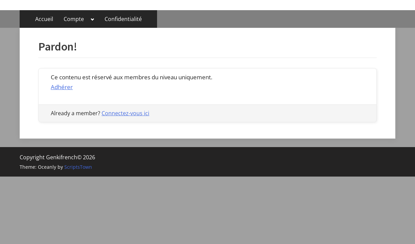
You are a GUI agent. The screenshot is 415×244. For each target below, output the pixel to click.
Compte (74, 19)
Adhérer (62, 87)
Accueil (44, 19)
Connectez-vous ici (125, 113)
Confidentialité (123, 19)
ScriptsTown (78, 167)
